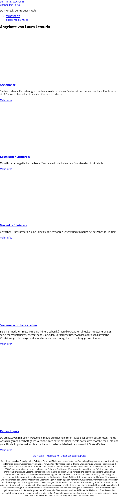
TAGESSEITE (13, 16)
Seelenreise (7, 85)
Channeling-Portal (10, 5)
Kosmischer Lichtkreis (15, 157)
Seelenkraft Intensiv (13, 225)
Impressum (52, 455)
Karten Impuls (9, 431)
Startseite (38, 455)
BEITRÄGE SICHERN (17, 19)
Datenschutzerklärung (73, 455)
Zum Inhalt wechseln (12, 1)
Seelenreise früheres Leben (18, 325)
